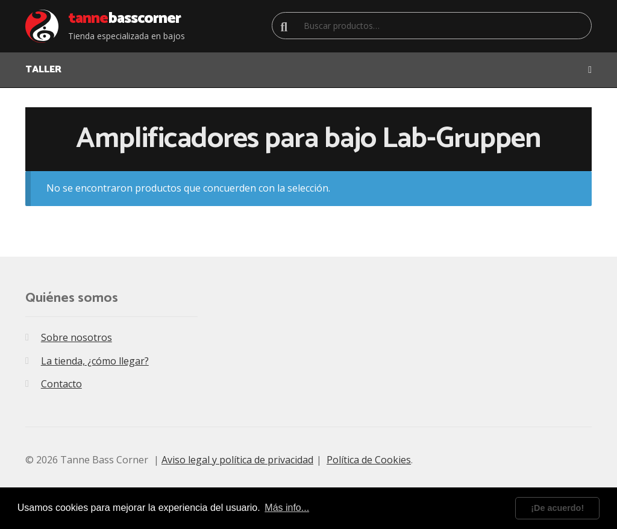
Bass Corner (124, 18)
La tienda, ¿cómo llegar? (95, 361)
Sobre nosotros (76, 337)
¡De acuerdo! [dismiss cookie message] (557, 508)
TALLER (43, 69)
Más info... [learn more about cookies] (287, 507)
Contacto (61, 383)
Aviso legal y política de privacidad (237, 459)
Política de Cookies (369, 459)
